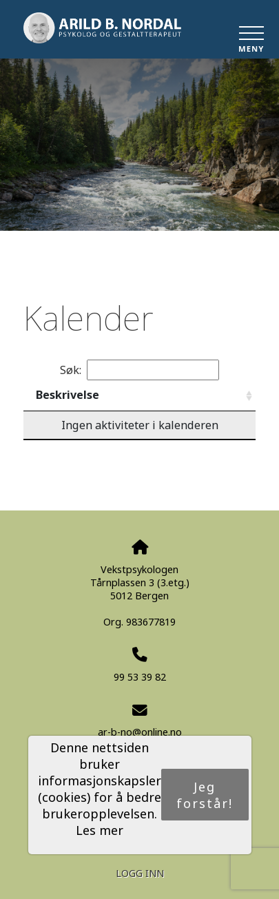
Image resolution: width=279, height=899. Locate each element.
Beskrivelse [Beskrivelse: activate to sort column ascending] (67, 394)
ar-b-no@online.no (140, 731)
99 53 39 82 (140, 676)
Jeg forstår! (204, 795)
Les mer (99, 830)
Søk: (139, 370)
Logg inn (140, 873)
